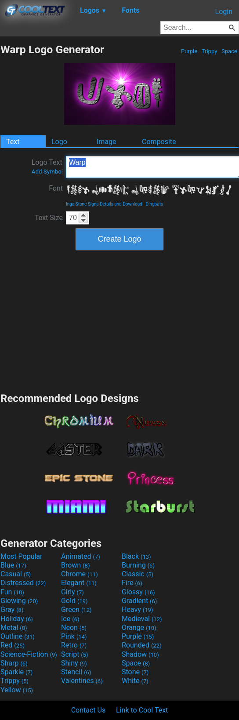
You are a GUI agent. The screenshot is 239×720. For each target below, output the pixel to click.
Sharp (14, 663)
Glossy (138, 592)
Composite (159, 141)
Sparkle (16, 672)
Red (12, 645)
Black (136, 556)
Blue (13, 565)
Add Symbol (47, 171)
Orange (139, 627)
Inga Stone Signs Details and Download (104, 204)
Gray (11, 609)
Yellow (16, 690)
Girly (72, 592)
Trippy (209, 51)
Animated (80, 556)
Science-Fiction (28, 654)
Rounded (142, 645)
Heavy (137, 609)
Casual (15, 574)
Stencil (76, 672)
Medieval (142, 619)
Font (56, 188)
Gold (74, 601)
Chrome (79, 574)
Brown (75, 565)
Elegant (79, 583)
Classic (137, 574)
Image (106, 141)
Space (229, 51)
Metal (13, 627)
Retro (74, 645)
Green (76, 609)
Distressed (23, 583)
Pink (74, 636)
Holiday (16, 619)
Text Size (49, 217)
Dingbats (154, 204)
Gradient (139, 601)
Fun (12, 592)
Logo (59, 141)
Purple (189, 51)
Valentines (82, 681)
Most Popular (21, 556)
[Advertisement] (119, 320)
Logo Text (47, 166)
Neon (74, 627)
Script (74, 654)
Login (223, 11)
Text (12, 141)
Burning (138, 565)
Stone (135, 672)
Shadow (140, 654)
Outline (17, 636)
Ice (70, 619)
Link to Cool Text (142, 710)
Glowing (19, 601)
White (135, 681)
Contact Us (88, 710)
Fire (132, 583)
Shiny (74, 663)
